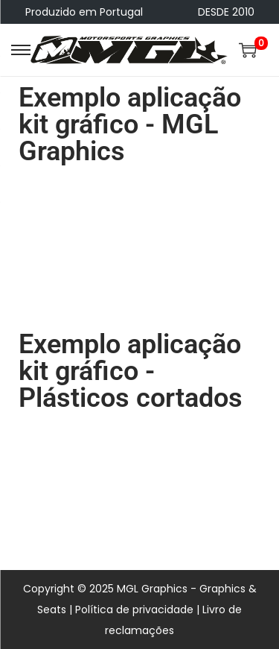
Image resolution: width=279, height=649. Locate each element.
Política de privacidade (134, 609)
